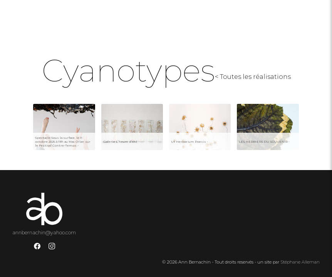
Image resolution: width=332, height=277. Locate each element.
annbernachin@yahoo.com (44, 232)
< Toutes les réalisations (253, 76)
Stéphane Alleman (300, 262)
